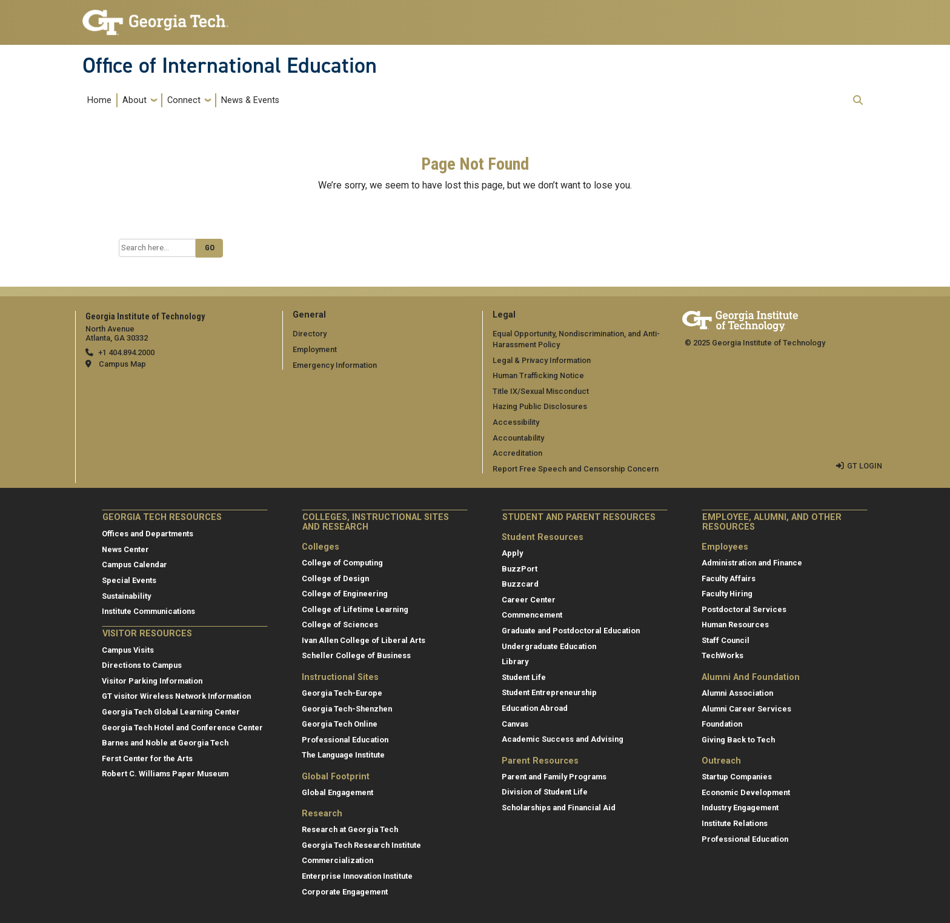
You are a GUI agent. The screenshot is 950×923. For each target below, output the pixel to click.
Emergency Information (335, 365)
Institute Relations (735, 823)
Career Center (529, 599)
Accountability (518, 437)
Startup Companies (737, 776)
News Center (125, 549)
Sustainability (126, 596)
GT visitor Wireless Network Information (176, 696)
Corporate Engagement (345, 891)
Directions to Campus (142, 665)
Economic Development (746, 792)
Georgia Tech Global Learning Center (171, 711)
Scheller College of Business (356, 655)
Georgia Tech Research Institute (361, 845)
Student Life (524, 677)
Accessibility (516, 422)
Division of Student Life (545, 791)
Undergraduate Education (549, 646)
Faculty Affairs (729, 578)
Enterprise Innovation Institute (357, 876)
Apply (512, 553)
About (134, 100)
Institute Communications (148, 611)
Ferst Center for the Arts (147, 758)
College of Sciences (340, 624)
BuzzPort (519, 568)
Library (515, 661)
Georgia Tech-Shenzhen (347, 708)
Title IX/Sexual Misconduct (541, 391)
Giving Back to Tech (738, 739)
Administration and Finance (752, 562)
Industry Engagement (740, 807)
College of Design (335, 578)
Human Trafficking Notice (538, 375)
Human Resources (735, 624)
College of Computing (342, 562)
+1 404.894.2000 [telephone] (126, 352)
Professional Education (345, 739)
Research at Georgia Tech (350, 829)
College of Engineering (345, 593)
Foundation (722, 723)
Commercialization (337, 860)
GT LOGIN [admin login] (864, 465)
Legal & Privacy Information (542, 360)
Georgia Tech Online (339, 723)
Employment (315, 349)
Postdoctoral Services (744, 609)
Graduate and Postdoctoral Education (571, 630)
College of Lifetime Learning (355, 609)
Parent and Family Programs (554, 776)
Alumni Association (737, 693)
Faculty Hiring (727, 593)
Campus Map (122, 363)
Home (99, 100)
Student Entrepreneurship (549, 692)
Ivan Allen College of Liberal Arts (363, 640)
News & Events (250, 100)
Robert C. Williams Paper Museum (165, 773)
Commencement (532, 614)
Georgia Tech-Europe (342, 693)
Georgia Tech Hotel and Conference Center (182, 727)
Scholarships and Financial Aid (559, 807)
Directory (310, 333)
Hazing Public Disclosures (540, 406)
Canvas (515, 723)
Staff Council (725, 640)
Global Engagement (337, 792)
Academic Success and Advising (562, 739)
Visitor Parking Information (152, 680)
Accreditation (517, 453)
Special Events (129, 580)
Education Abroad (535, 708)
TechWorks (722, 655)
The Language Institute (343, 754)
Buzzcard (520, 583)
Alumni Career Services (746, 708)
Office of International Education (229, 65)
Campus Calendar (134, 564)
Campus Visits (128, 650)
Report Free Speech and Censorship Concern (576, 468)
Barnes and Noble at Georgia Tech (165, 742)
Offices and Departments (147, 533)
